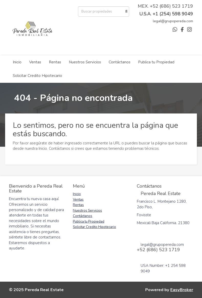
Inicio (17, 62)
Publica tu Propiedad (156, 62)
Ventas (35, 62)
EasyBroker (181, 290)
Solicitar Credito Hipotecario (37, 75)
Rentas (55, 62)
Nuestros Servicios (85, 62)
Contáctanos (119, 62)
